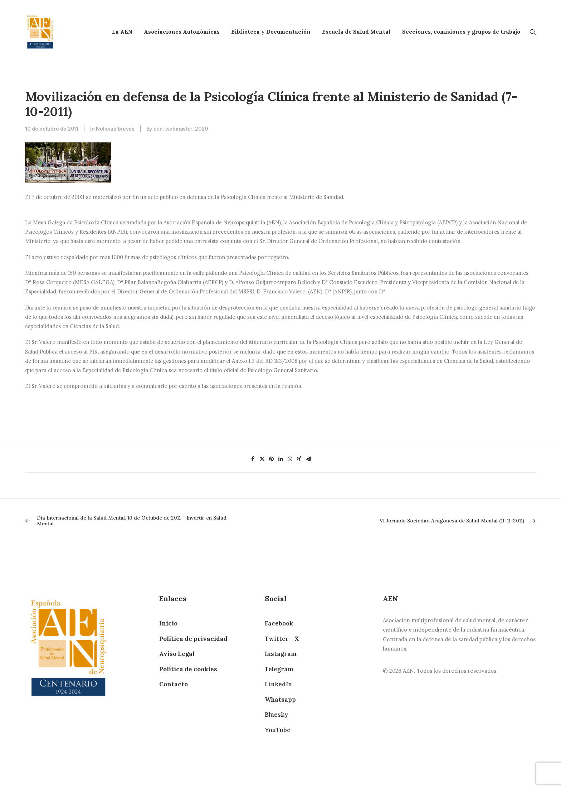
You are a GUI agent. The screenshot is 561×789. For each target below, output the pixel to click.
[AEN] (40, 31)
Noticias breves (115, 129)
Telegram (279, 669)
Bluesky (276, 715)
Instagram (281, 654)
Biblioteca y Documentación (271, 31)
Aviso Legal (177, 654)
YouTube (278, 730)
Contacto (173, 684)
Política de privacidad (193, 639)
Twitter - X (282, 639)
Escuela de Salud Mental (356, 31)
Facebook (279, 623)
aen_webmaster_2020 (180, 129)
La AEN (122, 31)
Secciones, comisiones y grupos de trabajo (461, 31)
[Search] (533, 31)
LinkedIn (278, 684)
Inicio (168, 623)
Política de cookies (188, 669)
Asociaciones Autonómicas (182, 31)
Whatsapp (280, 699)
